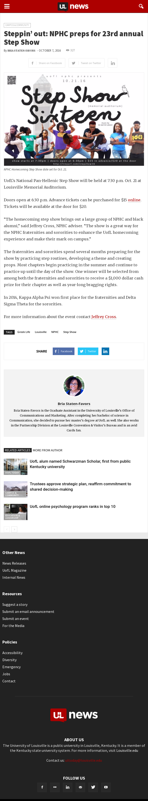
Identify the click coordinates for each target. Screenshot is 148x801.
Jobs (6, 674)
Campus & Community (17, 25)
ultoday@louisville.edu (83, 760)
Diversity (9, 659)
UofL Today (12, 472)
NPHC (55, 332)
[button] (141, 6)
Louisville (41, 332)
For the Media (13, 625)
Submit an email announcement (28, 611)
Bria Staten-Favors (21, 50)
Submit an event (15, 618)
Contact (9, 681)
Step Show (69, 332)
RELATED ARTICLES (17, 450)
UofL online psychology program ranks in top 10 (72, 506)
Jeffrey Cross (103, 316)
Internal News (13, 577)
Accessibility (12, 652)
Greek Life (23, 332)
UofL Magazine (14, 570)
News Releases (14, 563)
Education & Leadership (12, 516)
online (134, 200)
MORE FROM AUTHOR (47, 450)
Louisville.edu (127, 750)
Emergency (11, 666)
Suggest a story (14, 604)
